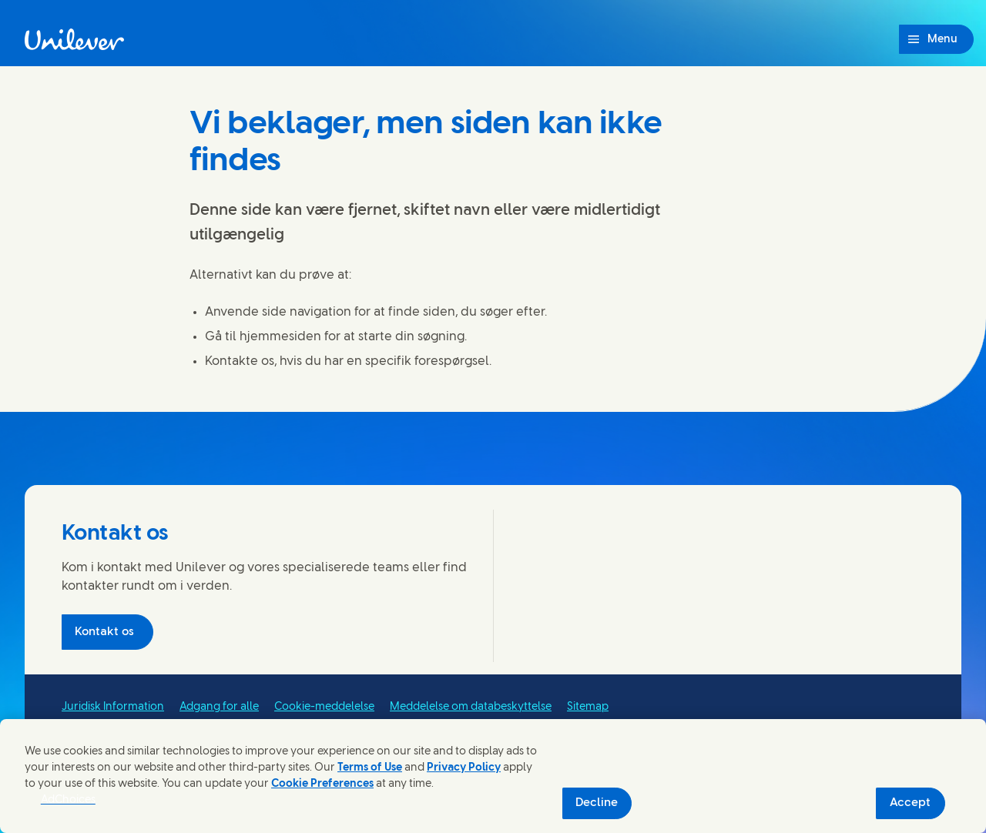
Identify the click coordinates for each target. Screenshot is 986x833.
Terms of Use (369, 768)
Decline (596, 803)
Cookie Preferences (322, 784)
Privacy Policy (464, 768)
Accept (910, 803)
